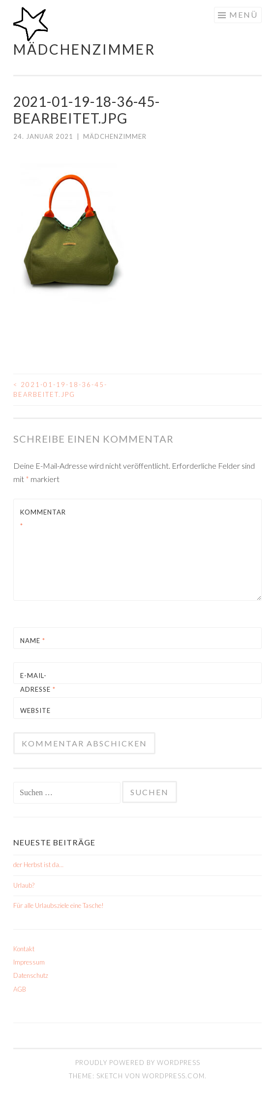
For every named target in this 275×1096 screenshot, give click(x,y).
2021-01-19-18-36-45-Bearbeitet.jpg (60, 389)
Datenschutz (30, 975)
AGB (19, 989)
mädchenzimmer (84, 49)
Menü (243, 14)
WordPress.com (173, 1076)
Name (32, 641)
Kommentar (43, 518)
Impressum (29, 962)
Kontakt (23, 949)
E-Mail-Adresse (38, 682)
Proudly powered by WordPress (137, 1062)
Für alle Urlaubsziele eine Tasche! (58, 905)
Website (35, 710)
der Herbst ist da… (38, 865)
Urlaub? (23, 885)
